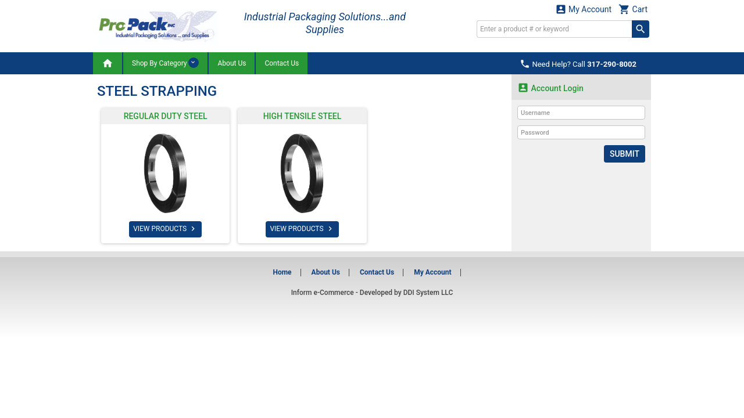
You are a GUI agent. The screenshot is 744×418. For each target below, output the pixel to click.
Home (282, 272)
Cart (633, 9)
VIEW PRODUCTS (165, 229)
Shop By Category (165, 62)
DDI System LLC (428, 293)
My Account (583, 9)
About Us (231, 63)
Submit (624, 153)
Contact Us (281, 63)
